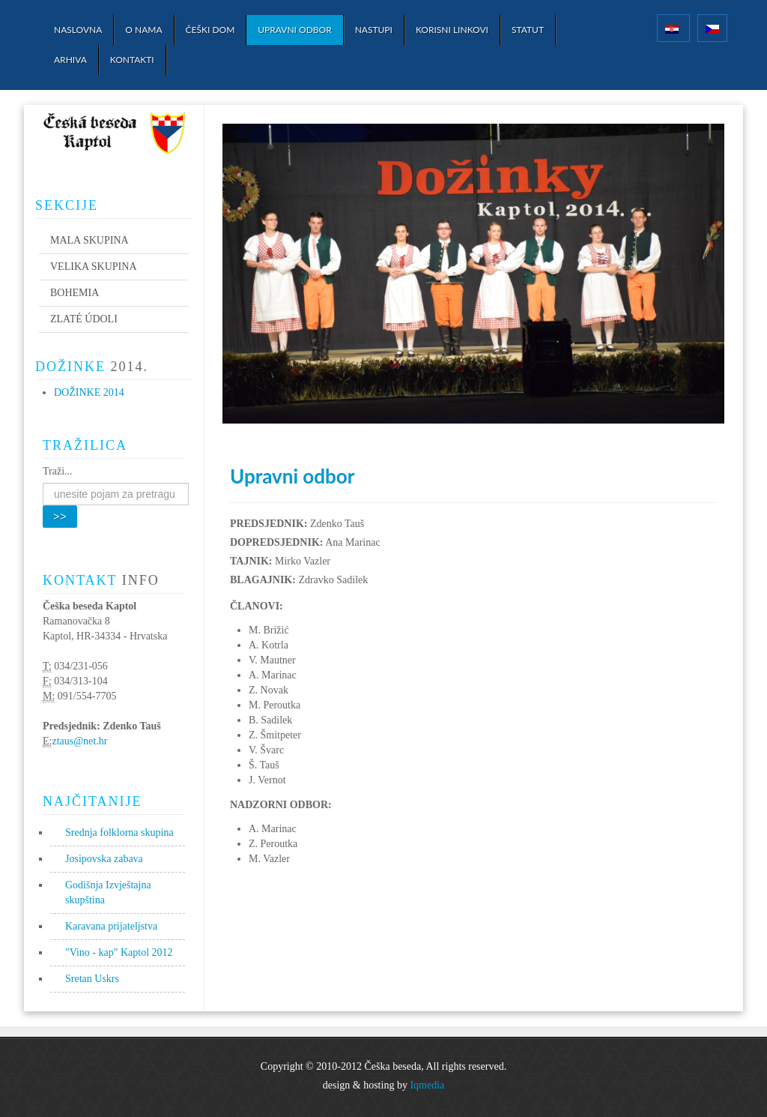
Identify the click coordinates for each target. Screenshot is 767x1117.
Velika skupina (93, 266)
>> (60, 517)
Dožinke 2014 (89, 392)
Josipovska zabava (104, 858)
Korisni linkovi (452, 29)
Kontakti (132, 59)
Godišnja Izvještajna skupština (108, 892)
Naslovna (78, 29)
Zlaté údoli (84, 319)
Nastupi (373, 29)
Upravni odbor (294, 29)
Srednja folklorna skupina (119, 832)
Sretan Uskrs (92, 978)
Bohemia (74, 292)
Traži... (58, 471)
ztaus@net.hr (79, 741)
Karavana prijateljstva (111, 926)
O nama (143, 29)
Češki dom (210, 29)
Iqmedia (427, 1085)
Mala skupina (89, 240)
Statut (528, 29)
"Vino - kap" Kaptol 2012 (119, 952)
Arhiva (70, 59)
